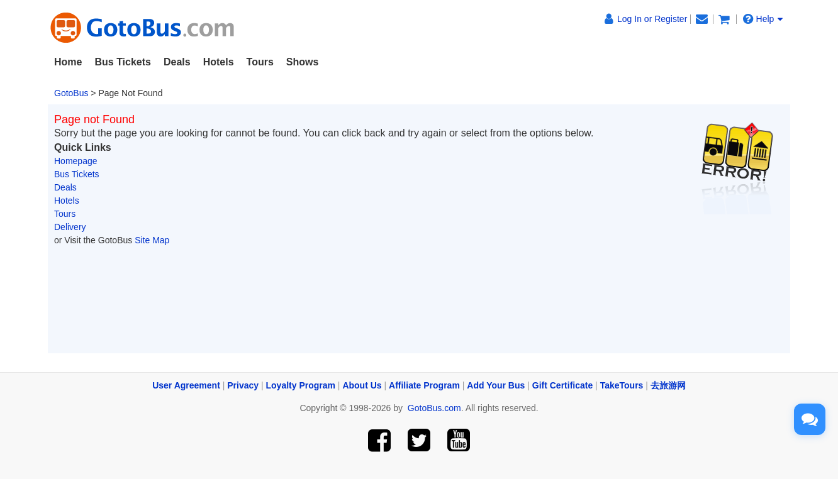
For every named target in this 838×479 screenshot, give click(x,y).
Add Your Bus (496, 385)
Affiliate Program (424, 385)
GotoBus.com (434, 408)
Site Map (152, 240)
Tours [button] (260, 62)
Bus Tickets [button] (122, 62)
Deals (177, 62)
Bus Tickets (76, 174)
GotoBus (71, 93)
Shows (302, 62)
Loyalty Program (300, 385)
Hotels (66, 200)
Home (68, 62)
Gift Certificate (562, 385)
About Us (361, 385)
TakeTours (622, 385)
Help (763, 18)
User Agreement (186, 385)
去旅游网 (668, 385)
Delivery (70, 227)
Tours (64, 214)
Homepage (76, 161)
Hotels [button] (218, 62)
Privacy (243, 385)
